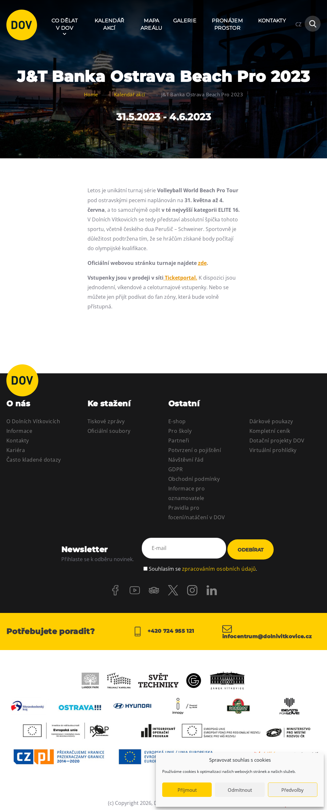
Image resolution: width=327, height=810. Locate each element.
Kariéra (15, 450)
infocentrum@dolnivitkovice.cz (271, 628)
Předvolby (292, 790)
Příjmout (187, 790)
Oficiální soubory (109, 430)
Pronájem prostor (227, 24)
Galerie (184, 21)
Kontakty (272, 21)
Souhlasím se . (203, 564)
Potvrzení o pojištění (194, 450)
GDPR (175, 469)
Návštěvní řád (185, 459)
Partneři (178, 440)
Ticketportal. (180, 277)
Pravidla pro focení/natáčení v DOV (196, 512)
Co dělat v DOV (64, 24)
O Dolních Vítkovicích (33, 421)
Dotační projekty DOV (277, 440)
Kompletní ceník (269, 430)
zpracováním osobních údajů (219, 564)
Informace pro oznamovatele (186, 493)
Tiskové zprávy (106, 421)
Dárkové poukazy (271, 421)
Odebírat (250, 548)
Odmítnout (240, 790)
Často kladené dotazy (33, 459)
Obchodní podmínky (194, 478)
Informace (19, 430)
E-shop (177, 421)
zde (202, 262)
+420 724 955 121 (163, 628)
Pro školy (180, 430)
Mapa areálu (152, 24)
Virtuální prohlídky (273, 450)
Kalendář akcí (110, 24)
